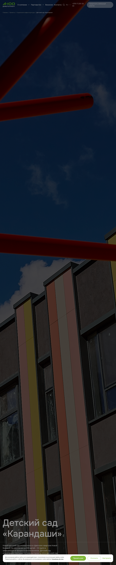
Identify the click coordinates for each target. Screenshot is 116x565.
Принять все (78, 558)
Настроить (106, 558)
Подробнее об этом (57, 559)
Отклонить (94, 558)
